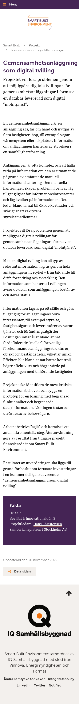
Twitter (39, 685)
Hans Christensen (47, 524)
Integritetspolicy (61, 679)
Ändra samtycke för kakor (24, 679)
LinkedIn (24, 685)
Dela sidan (19, 571)
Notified (55, 685)
